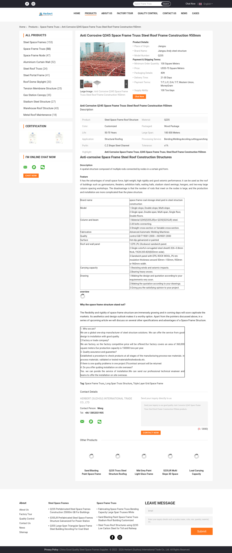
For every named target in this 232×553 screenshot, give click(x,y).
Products (91, 13)
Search (166, 4)
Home (77, 13)
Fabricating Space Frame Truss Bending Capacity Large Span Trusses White (118, 511)
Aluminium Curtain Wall (36, 62)
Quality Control (148, 13)
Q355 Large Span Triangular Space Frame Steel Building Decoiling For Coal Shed (71, 527)
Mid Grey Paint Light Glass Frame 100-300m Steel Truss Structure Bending (144, 472)
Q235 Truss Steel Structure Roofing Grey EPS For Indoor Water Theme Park (118, 472)
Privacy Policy (51, 549)
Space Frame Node (34, 55)
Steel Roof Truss (32, 68)
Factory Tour (125, 13)
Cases (195, 13)
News (184, 13)
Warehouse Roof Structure (38, 108)
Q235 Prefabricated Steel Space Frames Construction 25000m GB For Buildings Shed (70, 511)
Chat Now (190, 3)
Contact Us (169, 13)
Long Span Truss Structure (119, 383)
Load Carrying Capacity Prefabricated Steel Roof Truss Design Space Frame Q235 (196, 472)
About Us (106, 13)
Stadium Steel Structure (36, 101)
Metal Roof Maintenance (37, 114)
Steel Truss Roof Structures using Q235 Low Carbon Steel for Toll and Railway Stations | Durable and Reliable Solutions (118, 527)
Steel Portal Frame (33, 75)
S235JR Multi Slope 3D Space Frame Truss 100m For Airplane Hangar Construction (170, 472)
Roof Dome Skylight (34, 81)
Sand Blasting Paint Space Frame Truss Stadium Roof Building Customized (91, 472)
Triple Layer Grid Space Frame (148, 383)
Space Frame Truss (49, 27)
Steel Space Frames (34, 42)
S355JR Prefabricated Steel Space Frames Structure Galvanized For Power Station (71, 519)
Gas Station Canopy (34, 95)
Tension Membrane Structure (40, 88)
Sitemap (23, 532)
